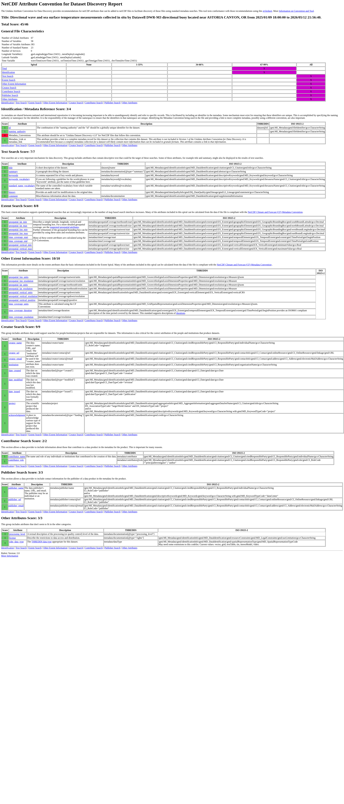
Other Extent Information (14, 84)
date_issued (14, 391)
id (10, 127)
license (12, 538)
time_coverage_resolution (21, 317)
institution (13, 364)
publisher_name (15, 488)
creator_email (15, 358)
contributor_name (16, 456)
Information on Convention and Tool (296, 11)
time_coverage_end (18, 241)
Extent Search (8, 80)
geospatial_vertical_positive (22, 300)
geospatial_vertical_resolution (23, 296)
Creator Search (9, 87)
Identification (8, 72)
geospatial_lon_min (18, 229)
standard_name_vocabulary (22, 185)
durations (180, 313)
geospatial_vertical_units (21, 292)
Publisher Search (10, 95)
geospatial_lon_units (18, 277)
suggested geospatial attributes (64, 227)
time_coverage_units (19, 304)
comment (13, 196)
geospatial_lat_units (18, 285)
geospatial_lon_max (18, 233)
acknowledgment (17, 415)
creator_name (15, 343)
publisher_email (16, 505)
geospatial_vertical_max (20, 248)
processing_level (17, 534)
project (12, 403)
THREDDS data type (41, 541)
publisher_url (14, 499)
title (11, 167)
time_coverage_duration (20, 310)
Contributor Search (11, 91)
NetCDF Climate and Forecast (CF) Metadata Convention (275, 212)
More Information (9, 556)
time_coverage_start (18, 237)
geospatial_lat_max (18, 225)
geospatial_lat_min (18, 222)
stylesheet (267, 11)
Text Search (7, 76)
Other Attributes (9, 99)
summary (13, 171)
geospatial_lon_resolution (21, 281)
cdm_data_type (16, 541)
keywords (13, 175)
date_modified (15, 379)
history (12, 192)
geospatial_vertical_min (20, 245)
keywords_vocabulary (19, 179)
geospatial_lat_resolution (21, 288)
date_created (15, 370)
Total (4, 68)
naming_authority (17, 131)
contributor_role (16, 460)
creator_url (14, 353)
